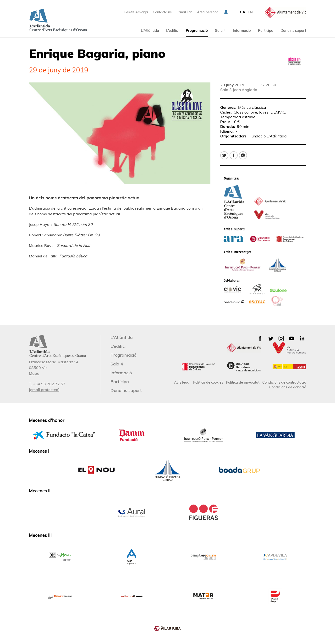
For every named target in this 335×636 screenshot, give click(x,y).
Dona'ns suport (293, 30)
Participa (265, 30)
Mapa (34, 373)
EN (250, 12)
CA (242, 12)
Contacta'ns (162, 12)
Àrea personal (208, 12)
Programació (197, 30)
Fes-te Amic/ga (136, 12)
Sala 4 (220, 30)
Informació (242, 30)
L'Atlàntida (150, 30)
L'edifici (172, 30)
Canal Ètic (184, 12)
